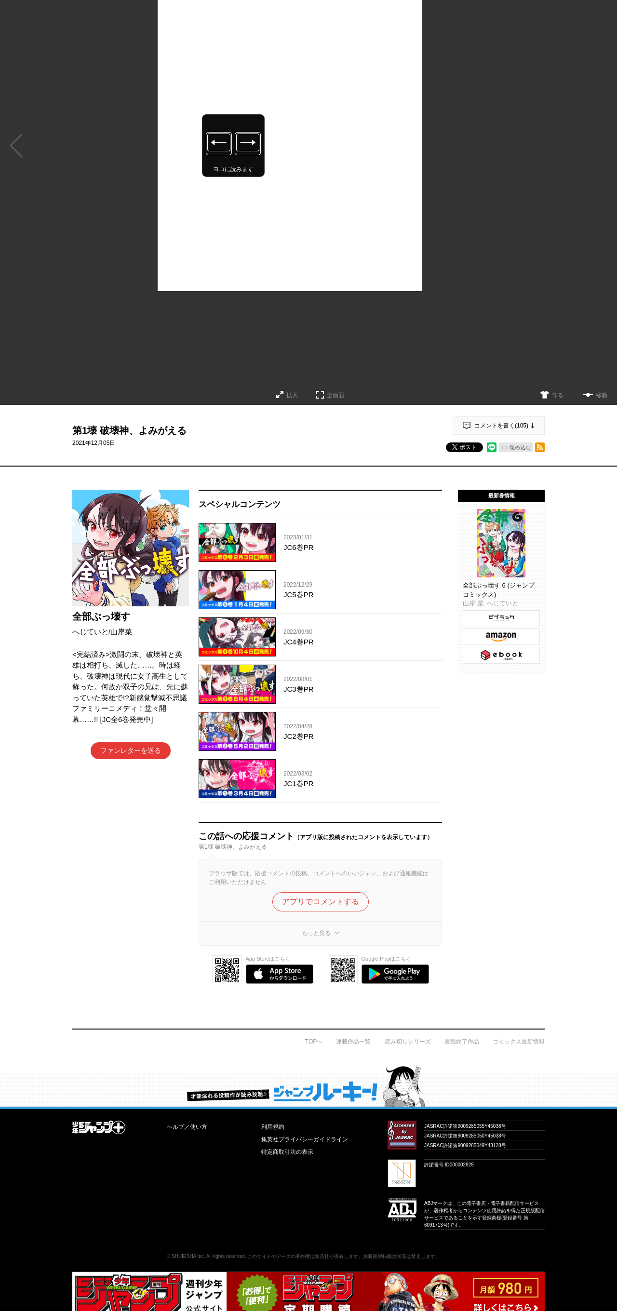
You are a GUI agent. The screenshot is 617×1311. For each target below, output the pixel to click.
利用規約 (272, 1127)
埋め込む (520, 447)
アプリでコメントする (320, 901)
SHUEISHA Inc (188, 1256)
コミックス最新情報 (519, 1041)
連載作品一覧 (353, 1041)
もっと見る (316, 933)
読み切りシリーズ (408, 1041)
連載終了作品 (461, 1041)
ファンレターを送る (130, 750)
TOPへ (313, 1041)
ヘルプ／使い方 (187, 1127)
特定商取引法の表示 (287, 1152)
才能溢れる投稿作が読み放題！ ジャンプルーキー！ (308, 1086)
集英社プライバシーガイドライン (304, 1139)
